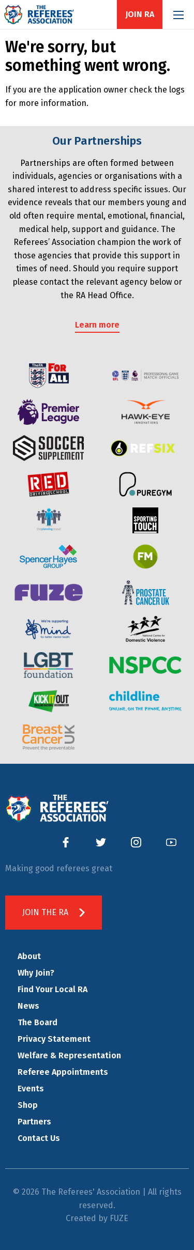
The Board (37, 1022)
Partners (34, 1121)
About (29, 956)
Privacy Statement (54, 1039)
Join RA (139, 14)
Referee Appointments (63, 1072)
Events (31, 1088)
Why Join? (36, 973)
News (28, 1006)
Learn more (97, 325)
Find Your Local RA (52, 989)
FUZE (119, 1218)
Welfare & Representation (69, 1055)
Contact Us (39, 1138)
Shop (28, 1105)
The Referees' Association (39, 14)
